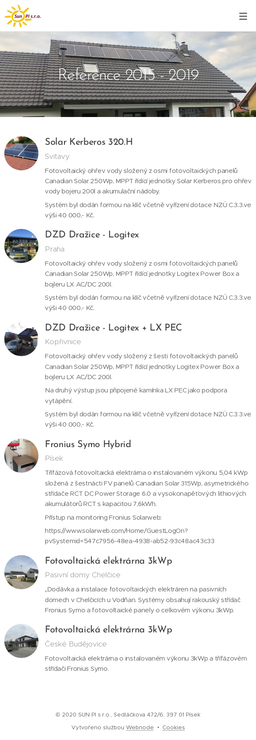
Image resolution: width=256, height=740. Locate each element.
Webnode (140, 727)
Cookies (173, 727)
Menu (243, 16)
